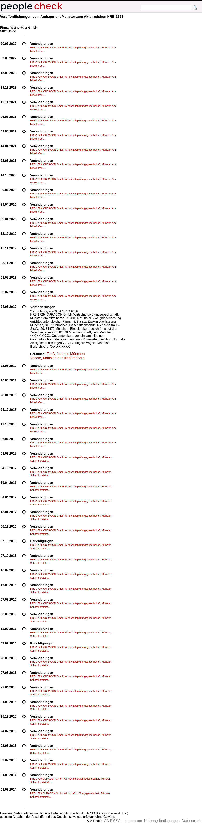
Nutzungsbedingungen (162, 821)
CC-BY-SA (112, 821)
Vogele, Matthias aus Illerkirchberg (57, 358)
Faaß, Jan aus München (66, 354)
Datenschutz (191, 821)
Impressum (133, 821)
